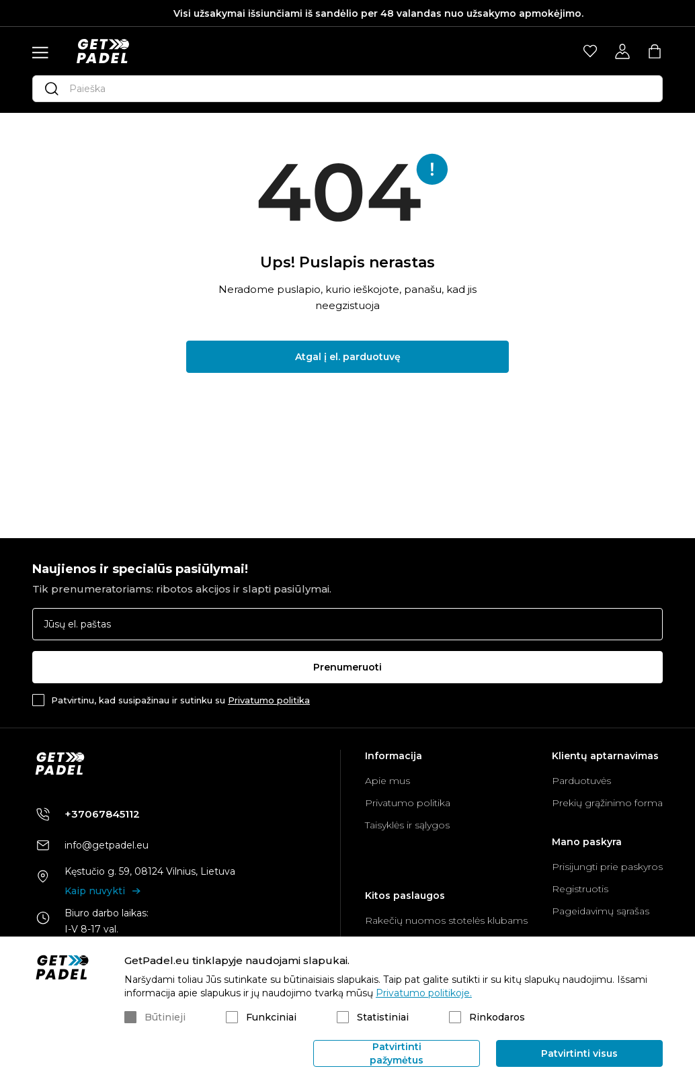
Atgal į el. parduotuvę (348, 357)
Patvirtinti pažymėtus (396, 1053)
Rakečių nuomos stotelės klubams (446, 920)
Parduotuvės (581, 781)
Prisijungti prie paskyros (607, 867)
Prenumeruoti (347, 667)
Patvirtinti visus (579, 1053)
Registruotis (580, 889)
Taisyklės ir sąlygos (407, 825)
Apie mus (387, 781)
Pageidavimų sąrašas (600, 911)
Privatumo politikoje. (424, 993)
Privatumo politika (269, 700)
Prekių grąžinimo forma (607, 803)
